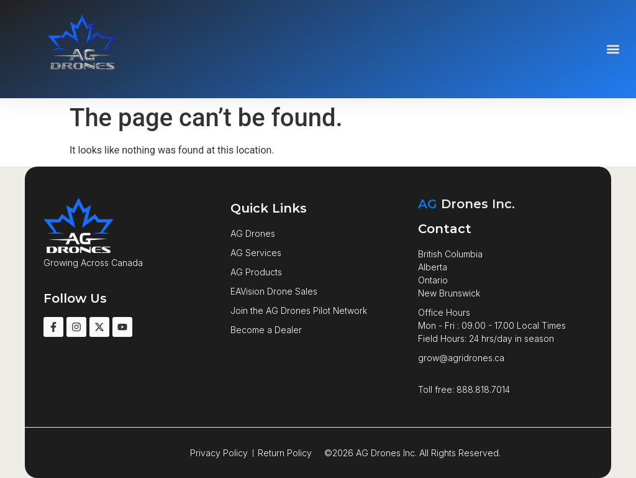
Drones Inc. (466, 203)
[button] (613, 49)
